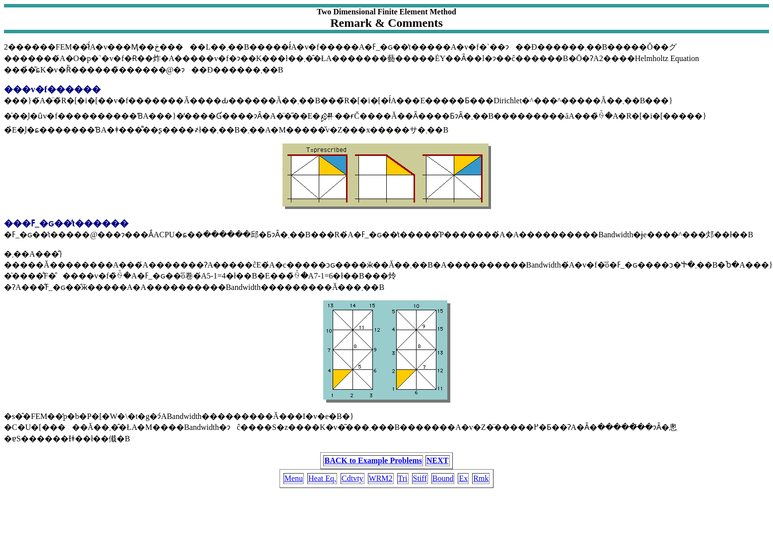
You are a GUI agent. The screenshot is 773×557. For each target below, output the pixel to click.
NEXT (437, 460)
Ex (463, 478)
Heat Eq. (322, 478)
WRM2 (381, 478)
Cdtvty (352, 478)
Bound (443, 478)
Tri (403, 478)
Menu (293, 478)
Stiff (420, 478)
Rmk (481, 478)
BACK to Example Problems (373, 460)
